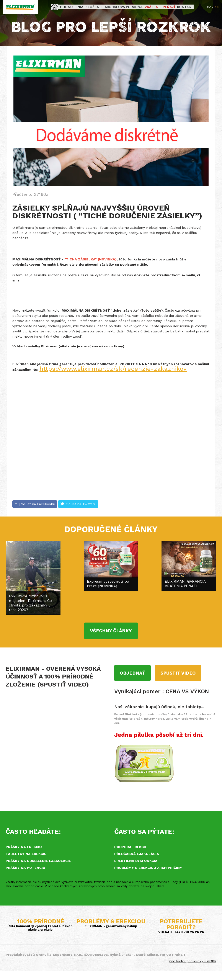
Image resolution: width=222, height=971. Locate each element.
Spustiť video (178, 673)
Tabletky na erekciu (26, 854)
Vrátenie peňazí (155, 7)
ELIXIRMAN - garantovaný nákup (111, 926)
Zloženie (98, 7)
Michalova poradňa (123, 7)
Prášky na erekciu (24, 847)
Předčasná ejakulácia (136, 854)
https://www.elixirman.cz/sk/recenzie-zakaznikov (113, 368)
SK (216, 7)
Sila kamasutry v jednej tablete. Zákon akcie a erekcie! (40, 928)
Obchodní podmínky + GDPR (192, 961)
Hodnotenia (79, 7)
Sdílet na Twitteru (78, 504)
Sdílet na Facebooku (34, 504)
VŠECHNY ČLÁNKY (111, 630)
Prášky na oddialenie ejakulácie (38, 861)
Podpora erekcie (130, 847)
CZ (209, 7)
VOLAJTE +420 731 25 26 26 (181, 932)
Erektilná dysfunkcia (135, 861)
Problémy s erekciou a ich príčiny (148, 868)
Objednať (132, 673)
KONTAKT (177, 7)
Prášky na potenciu (25, 868)
